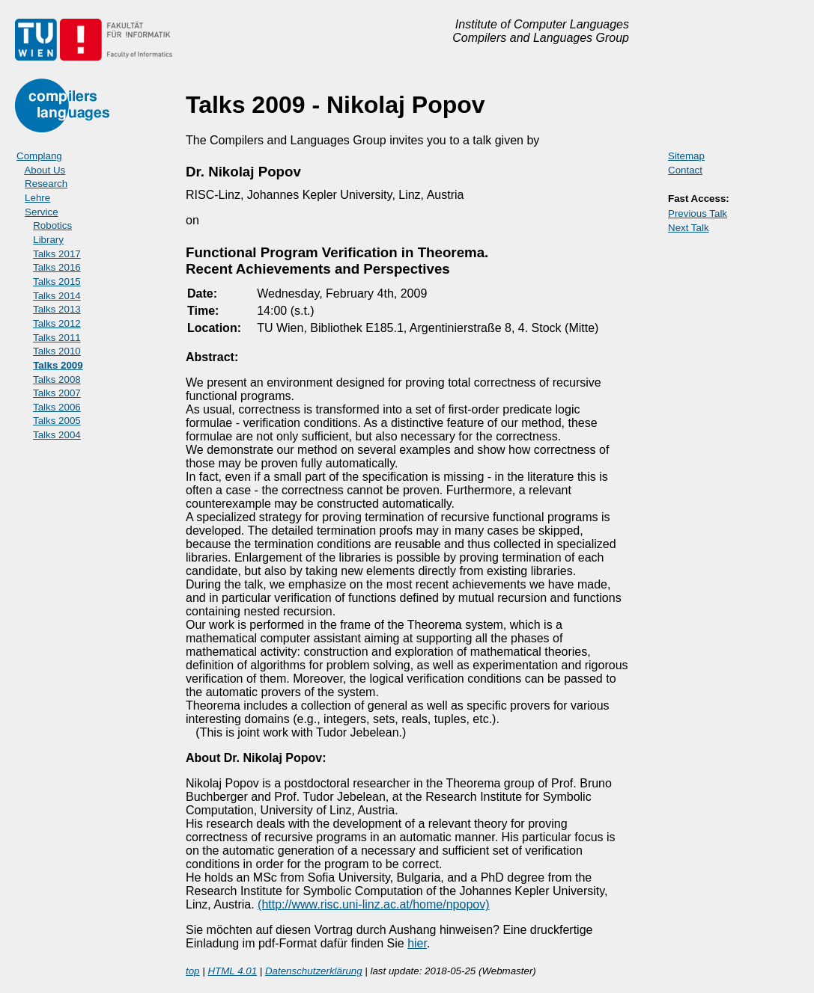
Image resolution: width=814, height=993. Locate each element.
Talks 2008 (57, 379)
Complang (39, 156)
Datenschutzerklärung (313, 971)
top (193, 971)
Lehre (37, 197)
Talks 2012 (57, 323)
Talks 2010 (57, 351)
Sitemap (686, 156)
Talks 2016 (57, 267)
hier (417, 943)
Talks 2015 (57, 281)
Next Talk (688, 227)
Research (46, 183)
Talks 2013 (57, 309)
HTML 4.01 (232, 971)
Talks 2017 (57, 253)
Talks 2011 (57, 337)
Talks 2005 (57, 420)
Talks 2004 (57, 434)
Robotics (52, 225)
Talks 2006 (57, 407)
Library (48, 239)
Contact (685, 170)
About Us (44, 170)
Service (41, 212)
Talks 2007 (57, 393)
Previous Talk (697, 213)
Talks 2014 (57, 295)
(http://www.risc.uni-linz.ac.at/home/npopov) (373, 904)
